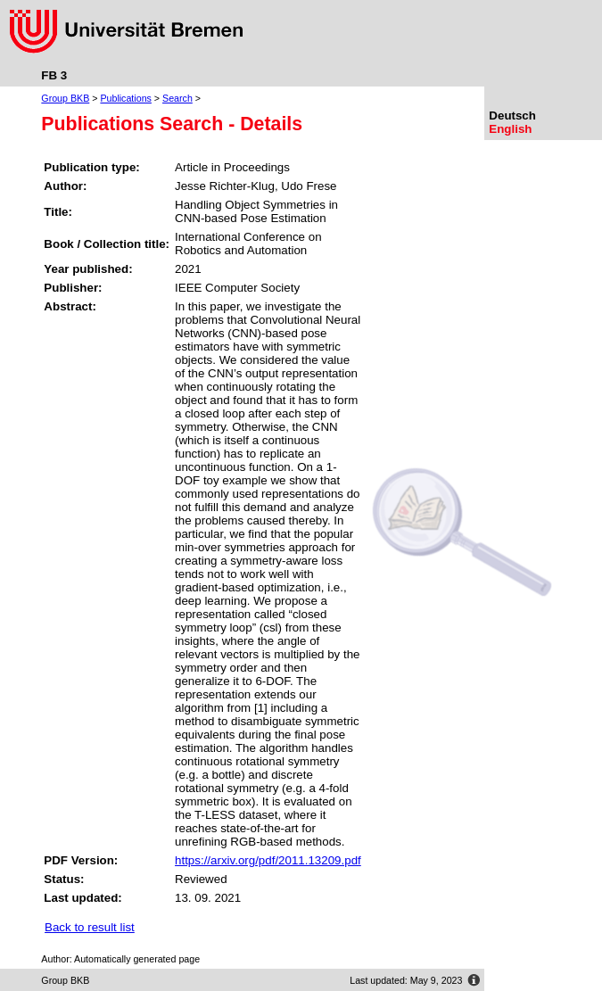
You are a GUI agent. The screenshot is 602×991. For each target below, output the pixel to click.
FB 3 (54, 75)
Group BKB (65, 98)
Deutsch (512, 115)
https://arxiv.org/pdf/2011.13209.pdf (268, 860)
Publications (125, 98)
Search (177, 98)
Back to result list (90, 927)
